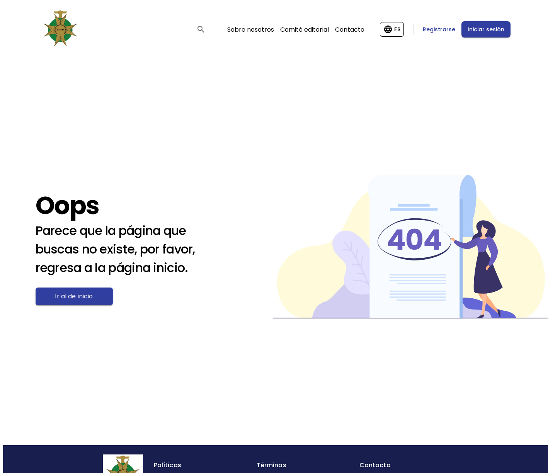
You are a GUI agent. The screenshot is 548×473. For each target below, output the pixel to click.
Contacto (349, 29)
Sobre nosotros (250, 29)
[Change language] (392, 29)
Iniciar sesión (486, 29)
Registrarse (439, 29)
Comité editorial (304, 29)
